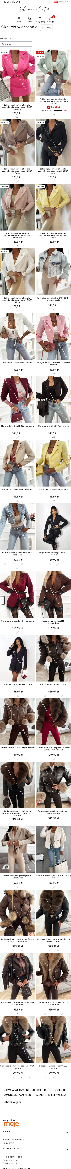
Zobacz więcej (12, 1102)
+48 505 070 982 (11, 1)
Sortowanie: (6, 38)
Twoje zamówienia (12, 1156)
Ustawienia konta (12, 1160)
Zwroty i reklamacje (13, 1139)
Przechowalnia (10, 1163)
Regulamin (8, 1142)
